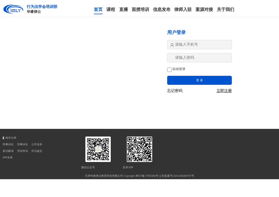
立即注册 (224, 91)
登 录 (199, 80)
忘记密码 (174, 91)
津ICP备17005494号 (146, 175)
